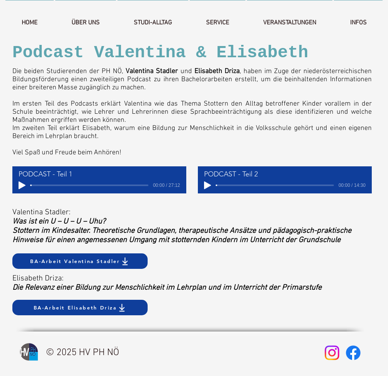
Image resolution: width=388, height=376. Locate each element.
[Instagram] (332, 352)
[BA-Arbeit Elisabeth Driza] (80, 307)
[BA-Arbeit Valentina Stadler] (80, 261)
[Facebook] (353, 352)
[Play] (22, 185)
